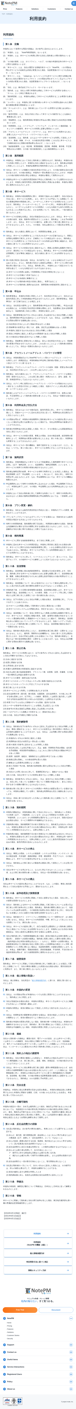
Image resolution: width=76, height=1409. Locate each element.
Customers (52, 9)
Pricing (9, 1326)
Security (10, 1338)
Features (19, 9)
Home (9, 1323)
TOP (3, 14)
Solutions (35, 9)
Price (5, 9)
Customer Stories (13, 1335)
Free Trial (20, 1310)
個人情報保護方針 (39, 980)
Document (56, 1310)
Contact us (69, 9)
